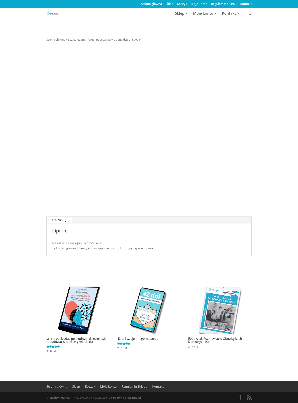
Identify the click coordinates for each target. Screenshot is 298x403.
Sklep (169, 4)
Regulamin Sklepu (224, 4)
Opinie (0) (59, 220)
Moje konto (199, 4)
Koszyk (182, 4)
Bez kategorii (76, 39)
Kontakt (246, 4)
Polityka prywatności (127, 397)
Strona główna (151, 4)
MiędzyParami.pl (60, 397)
